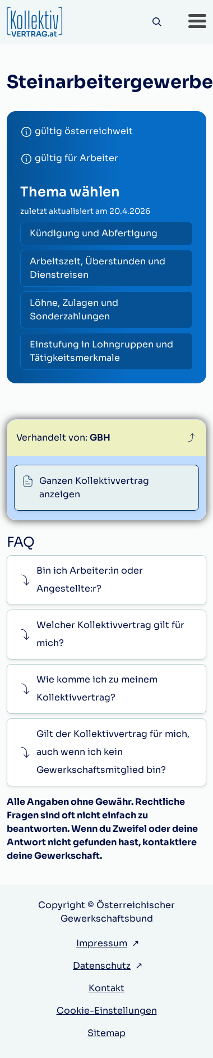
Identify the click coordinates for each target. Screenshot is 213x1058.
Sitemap (106, 1033)
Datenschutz (102, 966)
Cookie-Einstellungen (107, 1010)
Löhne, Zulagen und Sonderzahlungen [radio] (74, 309)
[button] (197, 22)
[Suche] (156, 22)
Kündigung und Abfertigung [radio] (94, 233)
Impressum (101, 943)
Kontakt (106, 988)
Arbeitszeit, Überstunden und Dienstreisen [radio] (97, 268)
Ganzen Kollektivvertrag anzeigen (94, 487)
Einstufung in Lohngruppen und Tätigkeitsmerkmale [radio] (101, 351)
